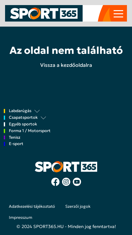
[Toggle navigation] (118, 13)
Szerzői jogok (78, 206)
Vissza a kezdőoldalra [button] (66, 65)
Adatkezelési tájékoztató (32, 206)
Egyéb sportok (23, 124)
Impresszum (20, 217)
